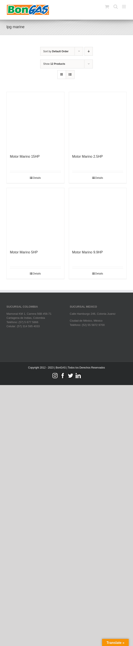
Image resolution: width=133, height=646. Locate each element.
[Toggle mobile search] (115, 6)
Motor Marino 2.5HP (87, 156)
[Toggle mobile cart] (107, 6)
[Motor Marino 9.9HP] (98, 217)
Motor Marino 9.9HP (87, 252)
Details (37, 177)
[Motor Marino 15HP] (35, 121)
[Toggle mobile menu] (124, 6)
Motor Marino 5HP (24, 252)
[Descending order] (88, 51)
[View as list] (70, 74)
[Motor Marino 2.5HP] (98, 121)
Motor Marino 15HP (25, 156)
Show (54, 63)
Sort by (56, 51)
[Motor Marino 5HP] (35, 217)
